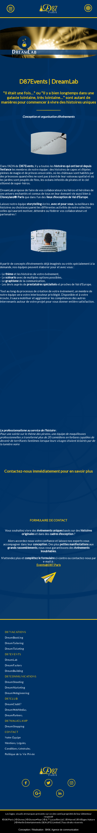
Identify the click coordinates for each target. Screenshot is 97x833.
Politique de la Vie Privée (20, 754)
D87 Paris (49, 8)
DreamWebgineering (17, 693)
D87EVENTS (13, 654)
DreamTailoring (14, 643)
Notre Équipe (13, 737)
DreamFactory (13, 665)
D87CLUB (11, 698)
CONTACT (11, 732)
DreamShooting (14, 682)
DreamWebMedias (15, 709)
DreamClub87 (13, 704)
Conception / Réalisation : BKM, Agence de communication (48, 829)
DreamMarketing (15, 687)
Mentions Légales (15, 743)
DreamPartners (13, 715)
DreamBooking (14, 637)
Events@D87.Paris (48, 565)
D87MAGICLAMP (16, 721)
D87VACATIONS (15, 632)
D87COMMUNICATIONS (20, 676)
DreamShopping (14, 726)
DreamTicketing (14, 648)
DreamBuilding (14, 671)
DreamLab (11, 660)
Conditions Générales (17, 748)
